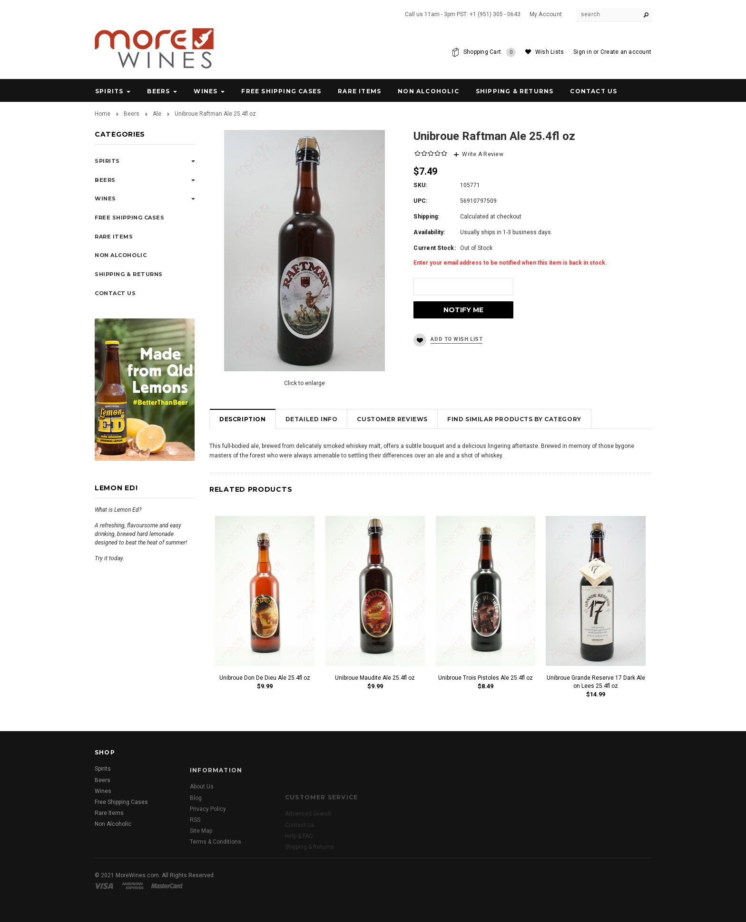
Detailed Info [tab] (311, 419)
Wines (205, 91)
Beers (158, 91)
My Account (546, 14)
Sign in (582, 52)
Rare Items (359, 91)
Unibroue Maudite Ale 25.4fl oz (375, 677)
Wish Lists (549, 52)
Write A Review (482, 154)
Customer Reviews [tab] (392, 419)
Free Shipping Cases (281, 91)
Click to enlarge (304, 383)
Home (102, 113)
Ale (157, 113)
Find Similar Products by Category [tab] (514, 419)
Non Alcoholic (428, 91)
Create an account (625, 52)
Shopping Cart (489, 52)
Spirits (109, 91)
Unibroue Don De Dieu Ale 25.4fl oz (264, 677)
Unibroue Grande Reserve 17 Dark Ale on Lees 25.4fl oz (596, 681)
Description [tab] (242, 419)
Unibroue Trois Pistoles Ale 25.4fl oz (485, 677)
